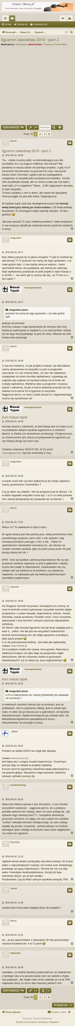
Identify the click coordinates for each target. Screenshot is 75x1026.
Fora (13, 19)
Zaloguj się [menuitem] (64, 19)
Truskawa (48, 44)
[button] (49, 134)
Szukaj (8, 24)
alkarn (14, 731)
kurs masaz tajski (14, 417)
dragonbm (15, 238)
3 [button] (44, 134)
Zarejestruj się (40, 24)
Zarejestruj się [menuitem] (70, 19)
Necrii (13, 141)
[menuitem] (71, 32)
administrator (35, 44)
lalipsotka (15, 953)
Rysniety (15, 842)
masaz (13, 888)
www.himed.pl (19, 645)
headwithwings (18, 785)
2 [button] (40, 134)
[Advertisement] (37, 84)
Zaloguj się (22, 24)
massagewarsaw (33, 287)
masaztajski (21, 44)
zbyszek (14, 587)
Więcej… (6, 19)
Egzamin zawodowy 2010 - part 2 (30, 39)
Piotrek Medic (61, 44)
